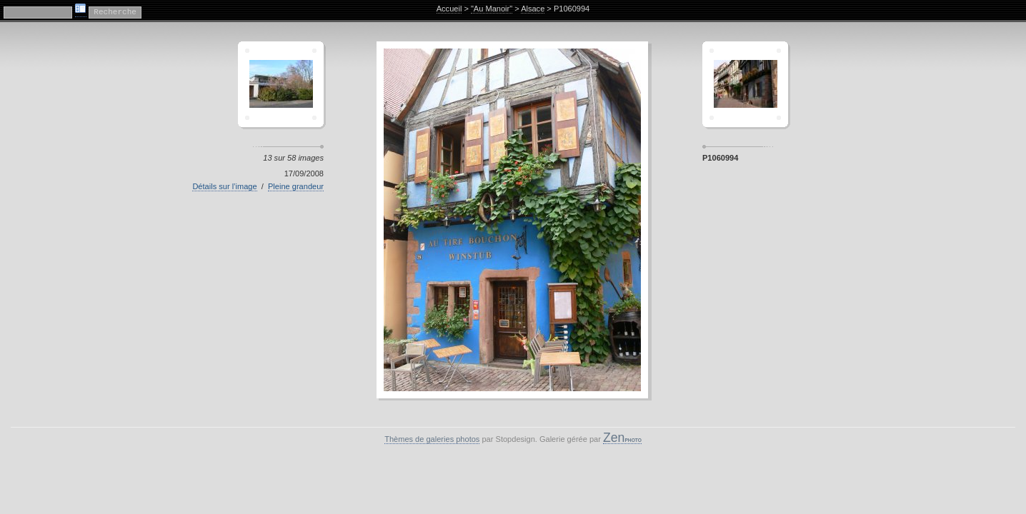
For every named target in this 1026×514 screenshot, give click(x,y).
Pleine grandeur (296, 186)
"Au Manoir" (491, 8)
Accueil (449, 8)
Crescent (281, 84)
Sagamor (745, 84)
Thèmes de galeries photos (431, 439)
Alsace (532, 8)
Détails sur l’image (224, 186)
